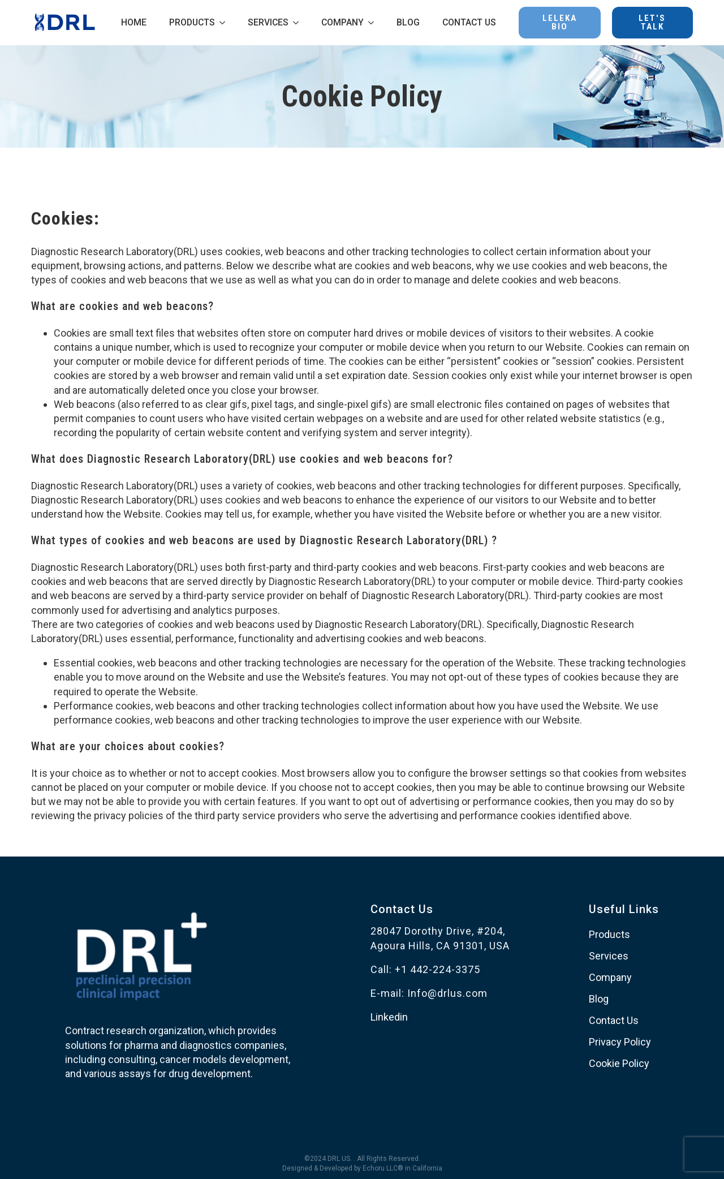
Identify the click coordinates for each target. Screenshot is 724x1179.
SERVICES (268, 22)
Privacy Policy (620, 1042)
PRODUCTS (192, 22)
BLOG (408, 22)
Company (610, 977)
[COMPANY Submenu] (374, 22)
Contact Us (614, 1020)
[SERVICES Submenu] (299, 22)
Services (608, 956)
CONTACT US (469, 22)
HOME (133, 22)
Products (609, 934)
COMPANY (342, 22)
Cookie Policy (619, 1063)
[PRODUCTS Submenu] (225, 22)
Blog (599, 999)
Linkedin (389, 1017)
